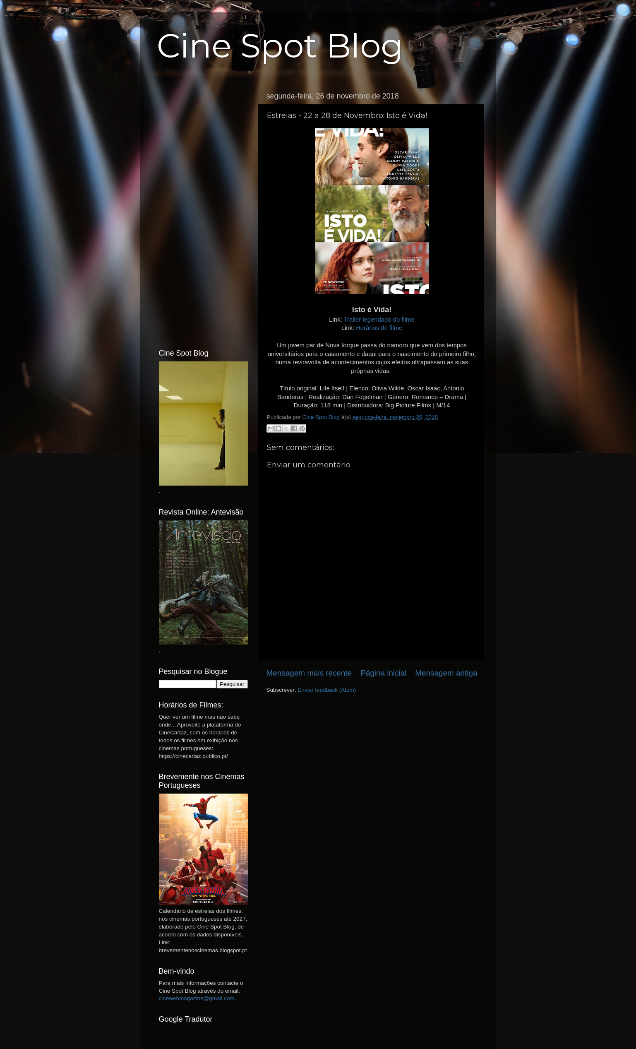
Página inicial (383, 673)
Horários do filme (379, 328)
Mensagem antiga (446, 673)
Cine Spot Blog (280, 46)
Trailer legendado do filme (379, 319)
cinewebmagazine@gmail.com (197, 998)
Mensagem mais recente (309, 673)
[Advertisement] (203, 212)
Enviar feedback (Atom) (327, 690)
